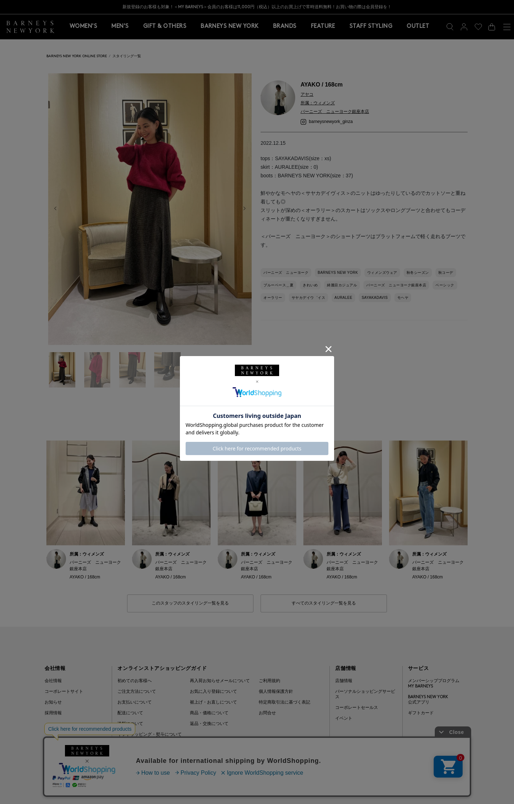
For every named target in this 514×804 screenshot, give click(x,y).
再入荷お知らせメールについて (220, 681)
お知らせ (53, 702)
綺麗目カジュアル (342, 285)
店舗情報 (343, 681)
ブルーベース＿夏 (278, 285)
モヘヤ (403, 298)
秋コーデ (445, 273)
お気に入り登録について (213, 692)
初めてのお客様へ (134, 681)
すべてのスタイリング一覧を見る (324, 603)
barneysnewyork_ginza (327, 121)
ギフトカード (421, 713)
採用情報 (53, 713)
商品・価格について (209, 713)
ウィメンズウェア (382, 273)
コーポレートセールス (356, 708)
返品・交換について (209, 724)
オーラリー (272, 298)
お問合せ (267, 713)
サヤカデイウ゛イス (309, 298)
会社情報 (53, 681)
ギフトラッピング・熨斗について (149, 735)
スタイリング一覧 (126, 56)
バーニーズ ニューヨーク (285, 273)
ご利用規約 (269, 681)
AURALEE (343, 298)
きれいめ (310, 285)
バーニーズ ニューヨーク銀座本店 (396, 285)
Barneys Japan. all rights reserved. (433, 784)
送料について (130, 724)
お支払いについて (134, 702)
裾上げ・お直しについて (213, 702)
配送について (130, 713)
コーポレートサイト (64, 692)
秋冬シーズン (418, 273)
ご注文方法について (136, 692)
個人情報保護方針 (276, 692)
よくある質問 (130, 745)
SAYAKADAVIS (375, 298)
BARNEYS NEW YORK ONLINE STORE (76, 56)
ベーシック (444, 285)
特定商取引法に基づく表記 (284, 702)
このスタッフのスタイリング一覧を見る (190, 603)
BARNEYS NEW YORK (338, 273)
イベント (343, 718)
